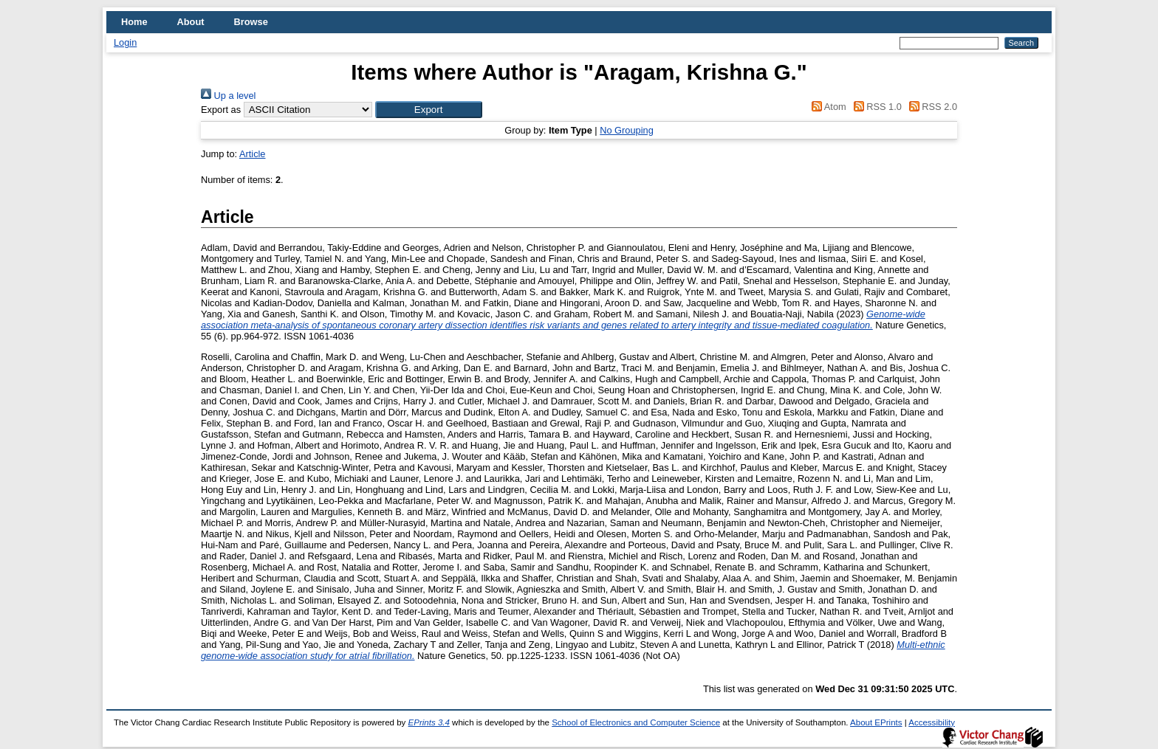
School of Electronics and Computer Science (636, 722)
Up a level (228, 95)
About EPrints (876, 722)
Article (252, 153)
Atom (826, 106)
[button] (428, 109)
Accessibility (931, 722)
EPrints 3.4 (429, 722)
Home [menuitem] (134, 21)
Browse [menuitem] (251, 21)
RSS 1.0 (875, 106)
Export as (221, 109)
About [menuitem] (191, 21)
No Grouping (627, 130)
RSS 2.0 (930, 106)
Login (125, 42)
